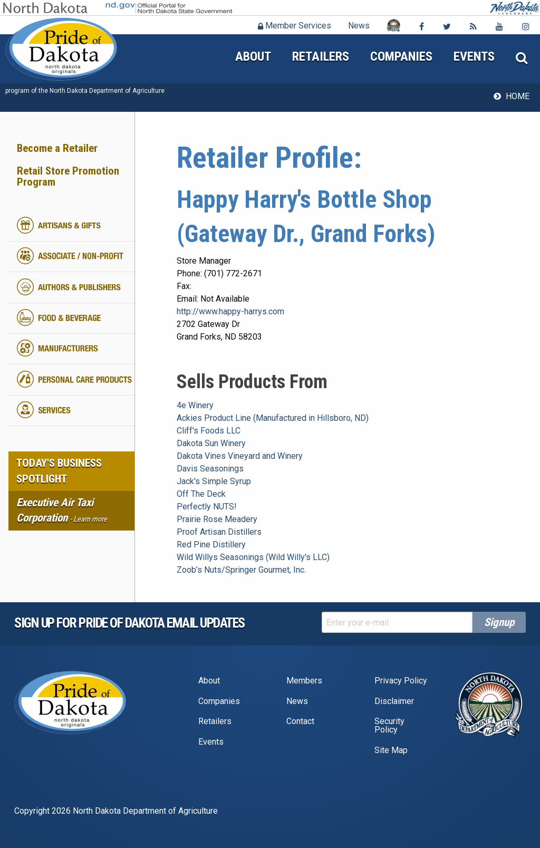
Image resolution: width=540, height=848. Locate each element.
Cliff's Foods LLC (208, 431)
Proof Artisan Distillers (219, 532)
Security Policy (389, 725)
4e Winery (195, 405)
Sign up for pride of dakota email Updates (129, 623)
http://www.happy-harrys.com (230, 311)
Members (304, 681)
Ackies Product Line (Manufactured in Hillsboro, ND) (273, 418)
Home (517, 96)
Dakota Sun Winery (211, 443)
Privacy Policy (400, 681)
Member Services (294, 26)
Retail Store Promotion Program (68, 176)
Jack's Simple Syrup (214, 481)
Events (474, 56)
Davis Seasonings (210, 469)
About (253, 56)
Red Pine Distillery (211, 544)
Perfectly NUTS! (207, 507)
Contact (300, 721)
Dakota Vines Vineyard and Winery (240, 456)
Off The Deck (201, 494)
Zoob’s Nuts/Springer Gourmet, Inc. (241, 570)
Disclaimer (394, 701)
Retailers (320, 56)
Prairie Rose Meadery (217, 519)
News (359, 26)
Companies (401, 56)
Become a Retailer (57, 148)
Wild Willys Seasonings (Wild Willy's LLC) (253, 557)
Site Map (391, 750)
